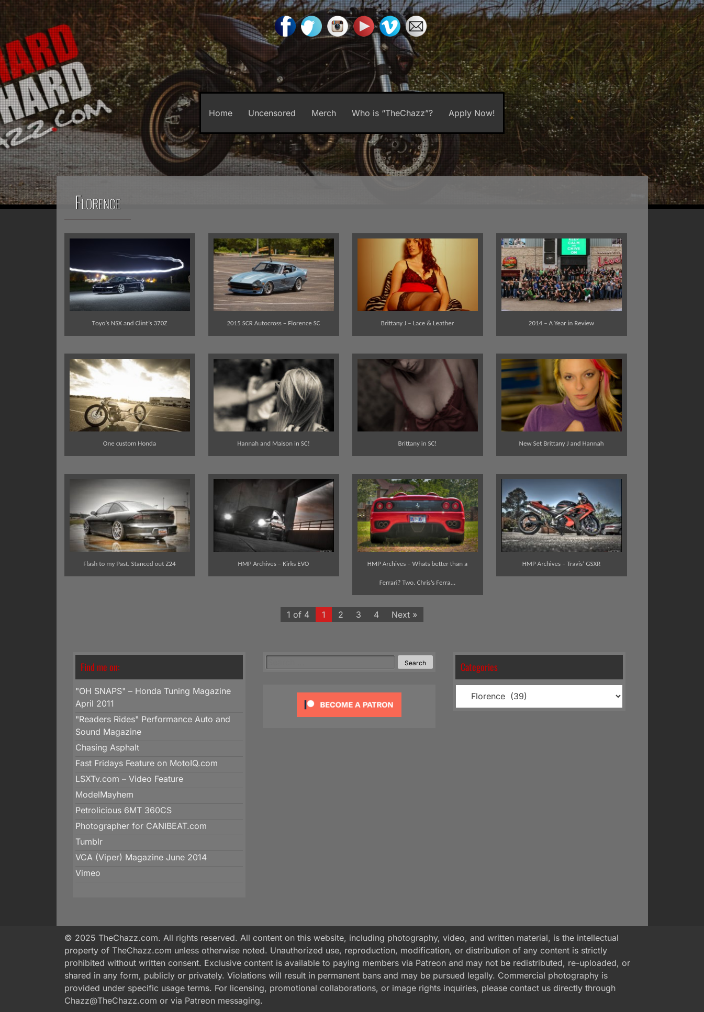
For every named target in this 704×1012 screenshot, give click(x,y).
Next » (404, 614)
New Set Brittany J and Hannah (561, 443)
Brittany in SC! (417, 443)
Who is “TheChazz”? (392, 113)
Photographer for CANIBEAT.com (141, 826)
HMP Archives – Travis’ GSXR (561, 563)
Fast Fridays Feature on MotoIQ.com (146, 763)
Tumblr (89, 841)
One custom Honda (129, 443)
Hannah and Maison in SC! (273, 443)
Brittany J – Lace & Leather (417, 323)
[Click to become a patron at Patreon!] (349, 719)
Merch (323, 113)
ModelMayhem (104, 794)
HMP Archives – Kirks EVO (273, 563)
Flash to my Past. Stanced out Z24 (129, 563)
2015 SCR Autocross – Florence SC (273, 323)
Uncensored (272, 113)
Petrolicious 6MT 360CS (123, 810)
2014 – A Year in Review (561, 323)
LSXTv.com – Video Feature (129, 779)
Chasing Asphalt (107, 747)
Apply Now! (472, 113)
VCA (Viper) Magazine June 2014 (141, 857)
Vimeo (87, 873)
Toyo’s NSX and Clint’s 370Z (129, 323)
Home (220, 113)
